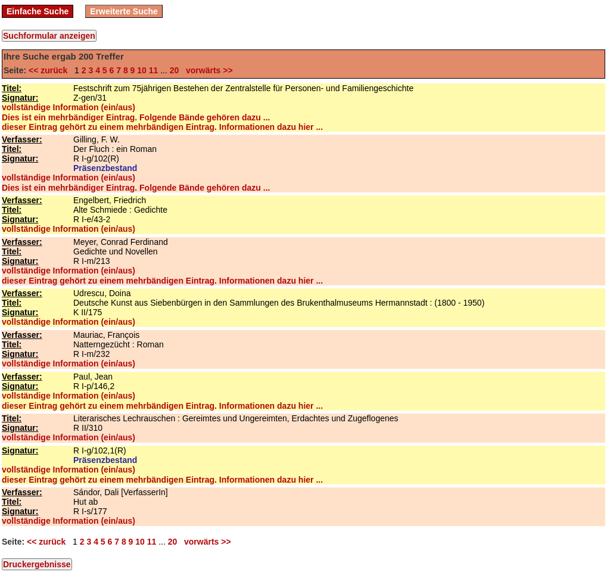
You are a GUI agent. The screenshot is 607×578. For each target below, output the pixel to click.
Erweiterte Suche (124, 11)
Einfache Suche (38, 11)
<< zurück (50, 70)
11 (153, 70)
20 (174, 70)
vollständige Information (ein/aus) (68, 107)
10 (142, 70)
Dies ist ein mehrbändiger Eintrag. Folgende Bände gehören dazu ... (136, 117)
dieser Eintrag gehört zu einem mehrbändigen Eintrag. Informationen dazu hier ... (162, 127)
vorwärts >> (206, 70)
